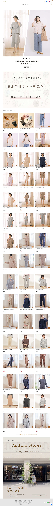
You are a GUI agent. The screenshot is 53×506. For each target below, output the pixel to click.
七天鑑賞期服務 (20, 501)
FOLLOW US (30, 500)
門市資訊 (16, 502)
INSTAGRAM (29, 502)
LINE (29, 501)
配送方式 (20, 503)
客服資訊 (25, 500)
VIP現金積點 (20, 504)
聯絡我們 (25, 501)
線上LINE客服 (25, 502)
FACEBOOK (29, 503)
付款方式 (20, 502)
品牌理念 (16, 501)
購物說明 (20, 500)
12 (26, 434)
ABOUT (16, 500)
